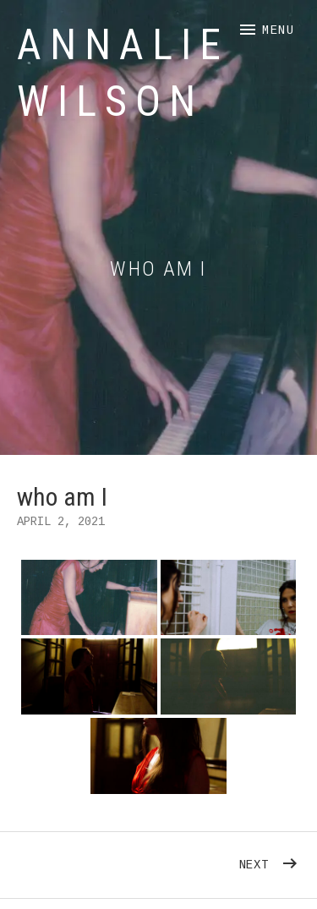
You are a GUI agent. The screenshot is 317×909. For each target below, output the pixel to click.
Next (270, 860)
